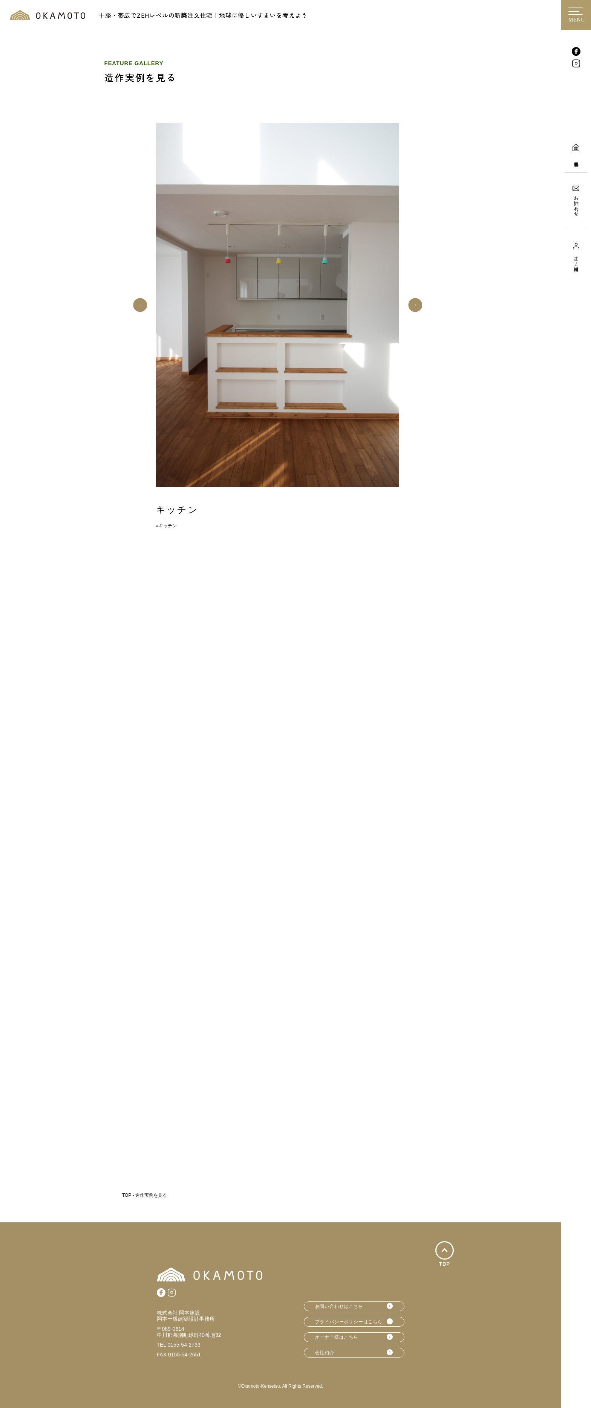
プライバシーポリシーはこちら (349, 1321)
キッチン (168, 525)
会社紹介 (324, 1352)
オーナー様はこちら (336, 1337)
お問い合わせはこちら (339, 1306)
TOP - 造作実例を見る (144, 1195)
